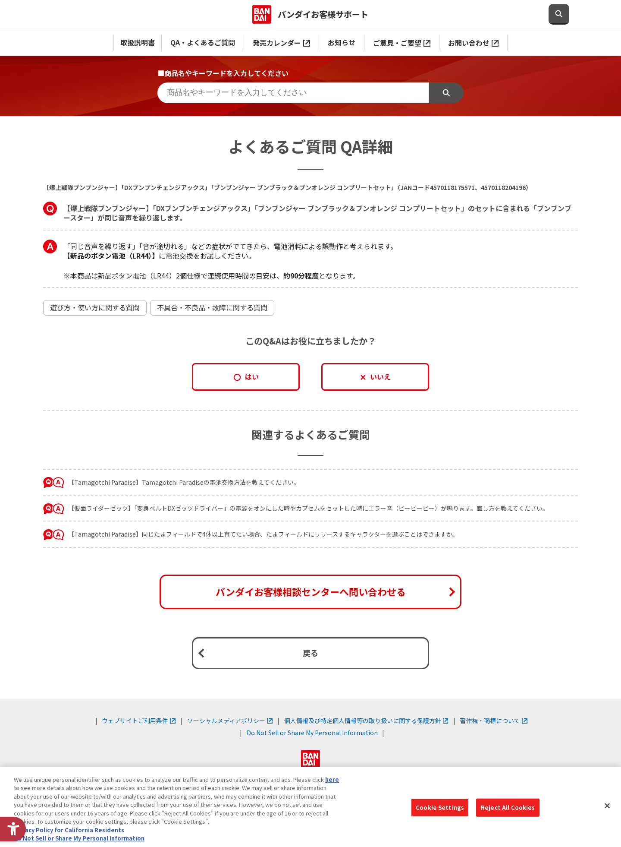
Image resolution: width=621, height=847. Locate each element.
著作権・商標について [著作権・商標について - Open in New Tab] (493, 720)
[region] (310, 807)
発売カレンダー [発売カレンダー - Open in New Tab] (281, 43)
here (332, 779)
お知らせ (341, 42)
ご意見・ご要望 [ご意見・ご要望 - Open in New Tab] (401, 43)
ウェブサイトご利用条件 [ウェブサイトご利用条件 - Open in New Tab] (139, 720)
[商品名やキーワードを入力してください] (293, 92)
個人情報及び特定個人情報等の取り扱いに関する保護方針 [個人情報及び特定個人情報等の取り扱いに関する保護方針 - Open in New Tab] (366, 720)
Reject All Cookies (508, 807)
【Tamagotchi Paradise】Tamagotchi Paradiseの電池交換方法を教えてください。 (184, 482)
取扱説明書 (137, 42)
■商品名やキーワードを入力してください (223, 73)
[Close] (607, 805)
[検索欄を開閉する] (559, 14)
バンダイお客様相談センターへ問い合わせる (311, 591)
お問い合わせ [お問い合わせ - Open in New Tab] (473, 43)
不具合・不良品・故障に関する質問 (212, 307)
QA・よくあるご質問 (202, 42)
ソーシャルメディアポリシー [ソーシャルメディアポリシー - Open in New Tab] (230, 720)
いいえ (380, 376)
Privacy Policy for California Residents (69, 830)
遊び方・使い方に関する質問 (95, 307)
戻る (310, 652)
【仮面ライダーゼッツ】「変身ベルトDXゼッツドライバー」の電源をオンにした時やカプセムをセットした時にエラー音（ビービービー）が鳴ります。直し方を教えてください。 (308, 508)
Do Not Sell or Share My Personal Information (312, 732)
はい (252, 376)
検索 (446, 92)
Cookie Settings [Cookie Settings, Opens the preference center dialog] (440, 807)
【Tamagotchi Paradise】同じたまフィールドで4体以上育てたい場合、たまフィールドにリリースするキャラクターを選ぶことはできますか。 (263, 534)
